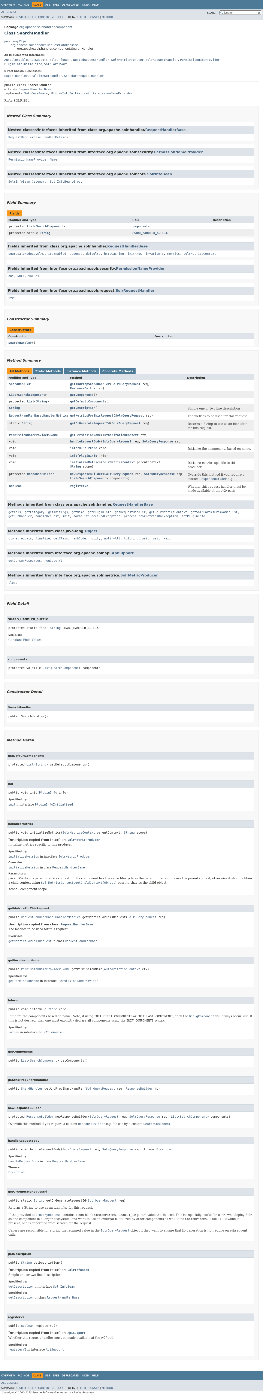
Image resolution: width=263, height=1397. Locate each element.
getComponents (82, 394)
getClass (61, 538)
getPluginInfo (99, 512)
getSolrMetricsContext (168, 512)
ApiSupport (39, 59)
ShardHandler (20, 384)
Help (95, 4)
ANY (11, 276)
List (30, 226)
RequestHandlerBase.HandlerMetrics (38, 137)
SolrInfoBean (60, 59)
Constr (43, 17)
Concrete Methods (117, 371)
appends (76, 253)
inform (75, 448)
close (12, 582)
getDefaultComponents (88, 401)
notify (95, 538)
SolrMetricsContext (119, 462)
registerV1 (54, 560)
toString (131, 538)
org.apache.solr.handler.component (45, 27)
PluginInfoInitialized (23, 64)
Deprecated (70, 4)
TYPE (12, 298)
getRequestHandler (130, 512)
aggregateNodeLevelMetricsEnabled (37, 253)
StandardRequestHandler (84, 75)
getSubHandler (20, 516)
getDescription (82, 408)
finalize (42, 538)
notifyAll (112, 538)
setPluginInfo (193, 516)
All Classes (9, 11)
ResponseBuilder (83, 388)
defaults (93, 253)
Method (57, 17)
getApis (14, 512)
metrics (173, 253)
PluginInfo (88, 455)
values (33, 276)
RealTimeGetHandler (46, 75)
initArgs (134, 253)
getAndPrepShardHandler (90, 384)
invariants (155, 253)
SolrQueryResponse (157, 441)
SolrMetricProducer (127, 59)
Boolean (15, 486)
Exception (164, 1149)
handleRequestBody (85, 441)
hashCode (79, 538)
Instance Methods (81, 371)
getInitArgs (58, 512)
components (141, 226)
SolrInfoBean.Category (27, 181)
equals (26, 538)
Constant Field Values (25, 640)
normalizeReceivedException (96, 516)
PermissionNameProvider (200, 59)
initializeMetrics (85, 462)
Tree (56, 4)
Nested (20, 17)
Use (47, 4)
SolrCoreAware (56, 64)
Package (23, 4)
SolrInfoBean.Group (66, 181)
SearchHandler (20, 342)
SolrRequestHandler (162, 59)
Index (86, 4)
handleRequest (47, 516)
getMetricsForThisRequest (91, 415)
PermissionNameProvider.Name (32, 159)
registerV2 (79, 486)
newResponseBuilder (86, 474)
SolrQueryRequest (126, 384)
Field (32, 17)
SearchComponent (49, 226)
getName (78, 512)
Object (91, 531)
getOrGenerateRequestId (90, 423)
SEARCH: (212, 12)
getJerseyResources (24, 560)
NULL (21, 276)
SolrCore (90, 448)
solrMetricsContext (200, 253)
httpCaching (114, 253)
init (73, 455)
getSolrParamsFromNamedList (214, 512)
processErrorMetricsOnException (151, 516)
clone (12, 538)
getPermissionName (85, 435)
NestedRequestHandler (91, 59)
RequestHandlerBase (35, 89)
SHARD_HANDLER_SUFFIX (150, 233)
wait (145, 538)
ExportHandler (16, 75)
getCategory (35, 512)
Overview (8, 4)
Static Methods (48, 371)
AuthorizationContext (121, 435)
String (45, 233)
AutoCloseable (16, 59)
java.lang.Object (16, 41)
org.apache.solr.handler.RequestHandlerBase (44, 45)
